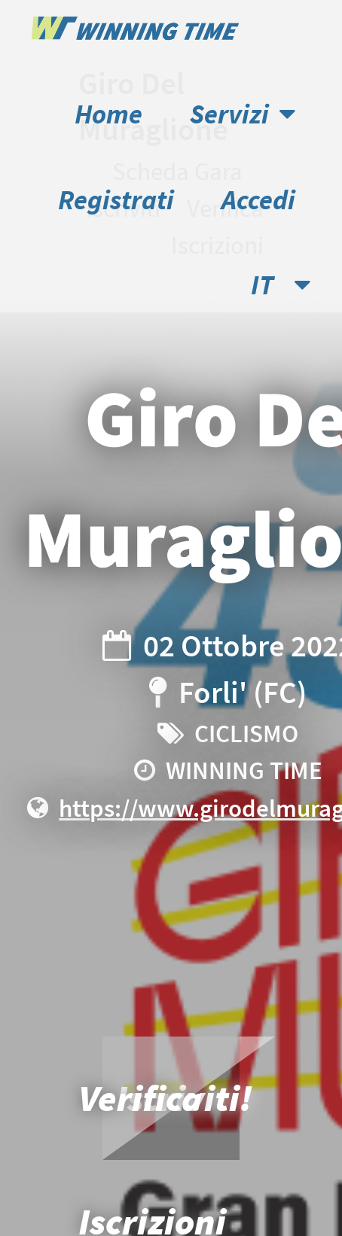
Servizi (242, 113)
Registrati (116, 199)
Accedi (258, 199)
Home (108, 113)
